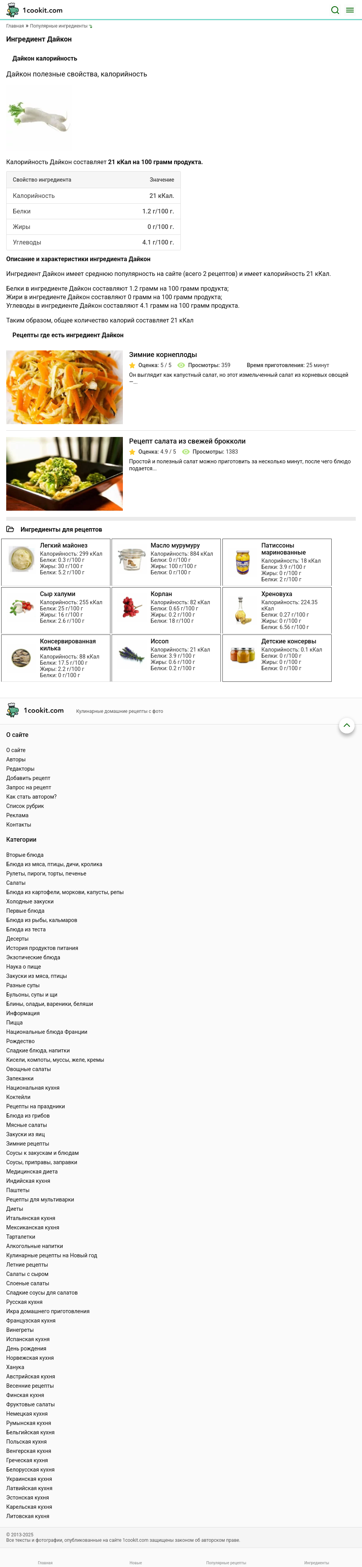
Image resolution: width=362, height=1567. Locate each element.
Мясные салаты (26, 1125)
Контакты (18, 825)
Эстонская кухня (27, 1497)
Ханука (15, 1367)
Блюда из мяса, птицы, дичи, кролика (54, 864)
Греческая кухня (27, 1460)
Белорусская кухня (30, 1469)
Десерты (17, 939)
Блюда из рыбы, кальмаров (41, 920)
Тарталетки (20, 1237)
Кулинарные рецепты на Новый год (51, 1255)
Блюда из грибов (28, 1116)
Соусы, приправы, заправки (41, 1162)
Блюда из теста (26, 929)
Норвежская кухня (30, 1358)
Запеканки (19, 1078)
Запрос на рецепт (28, 787)
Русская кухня (24, 1302)
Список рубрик (25, 806)
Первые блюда (25, 911)
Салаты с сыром (27, 1274)
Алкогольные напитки (34, 1246)
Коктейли (18, 1097)
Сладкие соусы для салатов (42, 1293)
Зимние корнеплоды (163, 354)
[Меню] (350, 10)
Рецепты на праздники (35, 1106)
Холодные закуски (30, 901)
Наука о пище (23, 967)
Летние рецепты (27, 1265)
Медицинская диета (32, 1171)
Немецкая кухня (27, 1414)
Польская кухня (26, 1442)
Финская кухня (25, 1395)
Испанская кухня (28, 1339)
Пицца (14, 1022)
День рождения (26, 1348)
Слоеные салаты (27, 1283)
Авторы (16, 759)
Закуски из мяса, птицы (36, 976)
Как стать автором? (31, 797)
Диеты (14, 1209)
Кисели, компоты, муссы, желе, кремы (55, 1060)
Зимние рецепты (27, 1144)
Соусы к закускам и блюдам (42, 1153)
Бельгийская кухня (30, 1432)
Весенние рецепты (30, 1386)
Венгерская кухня (28, 1451)
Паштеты (18, 1190)
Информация (23, 1013)
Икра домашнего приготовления (47, 1311)
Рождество (20, 1041)
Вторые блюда (25, 855)
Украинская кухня (29, 1479)
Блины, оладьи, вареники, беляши (49, 1004)
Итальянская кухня (30, 1218)
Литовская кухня (27, 1516)
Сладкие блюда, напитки (38, 1050)
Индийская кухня (28, 1181)
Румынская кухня (28, 1423)
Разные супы (23, 985)
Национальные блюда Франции (46, 1032)
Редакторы (20, 769)
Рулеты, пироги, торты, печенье (46, 873)
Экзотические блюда (33, 957)
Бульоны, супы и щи (32, 995)
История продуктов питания (42, 948)
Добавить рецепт (28, 778)
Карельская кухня (29, 1507)
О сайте (16, 750)
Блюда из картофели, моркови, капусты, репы (65, 892)
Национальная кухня (32, 1088)
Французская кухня (31, 1320)
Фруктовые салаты (30, 1404)
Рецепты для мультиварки (40, 1199)
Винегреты (20, 1330)
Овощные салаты (28, 1069)
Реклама (17, 815)
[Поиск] (335, 10)
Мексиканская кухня (32, 1227)
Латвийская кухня (29, 1488)
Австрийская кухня (30, 1376)
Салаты (16, 883)
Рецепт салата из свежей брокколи (187, 441)
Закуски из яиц (25, 1134)
